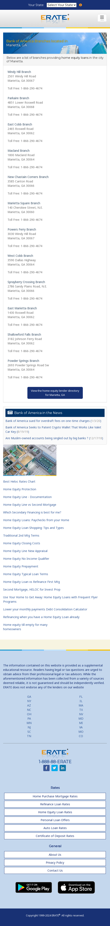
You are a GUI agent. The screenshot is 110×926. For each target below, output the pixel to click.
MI (81, 723)
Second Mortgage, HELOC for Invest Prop (31, 589)
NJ (29, 727)
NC (29, 710)
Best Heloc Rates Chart (19, 481)
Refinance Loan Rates (55, 804)
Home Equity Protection (19, 489)
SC (29, 732)
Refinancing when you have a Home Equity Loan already (41, 617)
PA (29, 718)
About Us (55, 855)
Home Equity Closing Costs (21, 543)
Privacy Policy (55, 863)
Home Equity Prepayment (20, 566)
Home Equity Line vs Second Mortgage (29, 505)
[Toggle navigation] (102, 18)
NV (81, 714)
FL (81, 697)
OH (29, 714)
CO (81, 736)
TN (29, 736)
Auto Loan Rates (55, 828)
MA (81, 705)
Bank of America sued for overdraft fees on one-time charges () (53, 421)
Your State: (36, 5)
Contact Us (55, 870)
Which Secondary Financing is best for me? (32, 512)
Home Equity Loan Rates (55, 812)
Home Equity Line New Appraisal (25, 551)
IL (81, 701)
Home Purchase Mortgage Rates (55, 796)
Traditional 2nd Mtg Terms (21, 535)
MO (80, 732)
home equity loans (74, 58)
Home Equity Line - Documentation (27, 497)
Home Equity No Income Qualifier (26, 559)
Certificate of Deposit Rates (55, 836)
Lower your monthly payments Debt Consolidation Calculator (45, 609)
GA (29, 697)
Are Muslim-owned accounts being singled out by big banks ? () (54, 438)
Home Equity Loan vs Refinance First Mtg (31, 582)
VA (81, 727)
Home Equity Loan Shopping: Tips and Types (33, 528)
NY (29, 701)
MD (80, 718)
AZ (29, 705)
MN (29, 723)
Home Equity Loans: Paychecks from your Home (36, 520)
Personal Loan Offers (55, 820)
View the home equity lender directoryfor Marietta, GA (55, 393)
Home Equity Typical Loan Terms (25, 574)
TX (81, 710)
